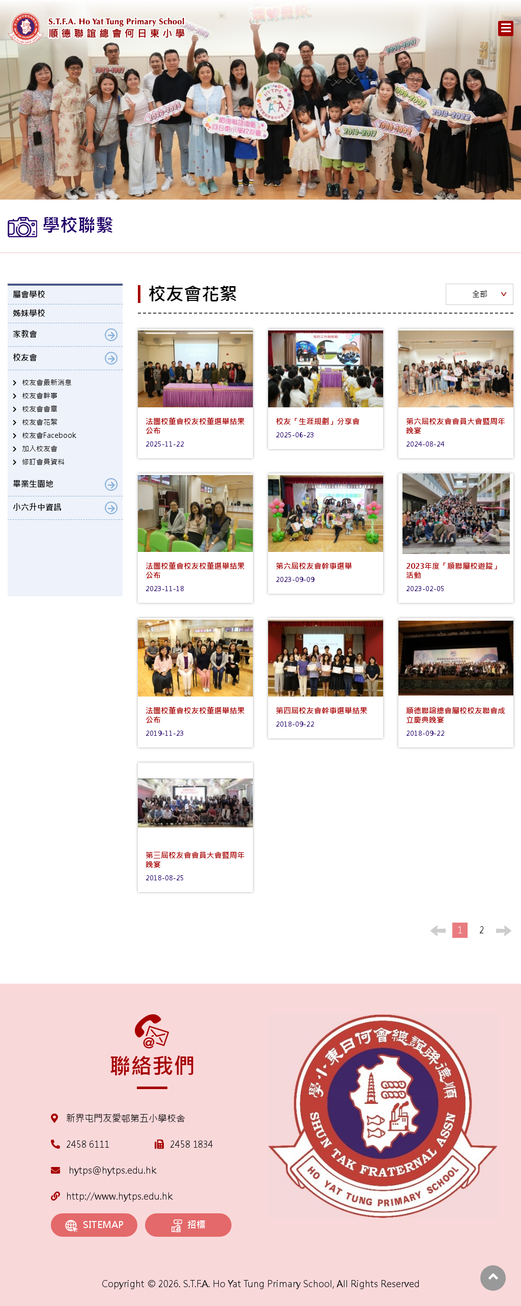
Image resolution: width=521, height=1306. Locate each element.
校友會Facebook (49, 435)
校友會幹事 (39, 395)
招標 (188, 1225)
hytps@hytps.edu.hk (103, 1170)
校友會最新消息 (47, 382)
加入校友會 (39, 448)
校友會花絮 (39, 422)
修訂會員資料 (43, 461)
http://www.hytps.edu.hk (111, 1196)
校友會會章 (39, 408)
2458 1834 (191, 1144)
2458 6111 (87, 1144)
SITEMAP (94, 1225)
